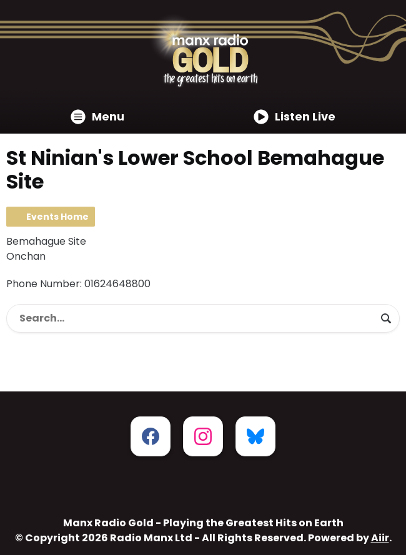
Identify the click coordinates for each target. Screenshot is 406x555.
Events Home (57, 216)
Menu (97, 116)
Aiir (380, 538)
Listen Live (294, 116)
